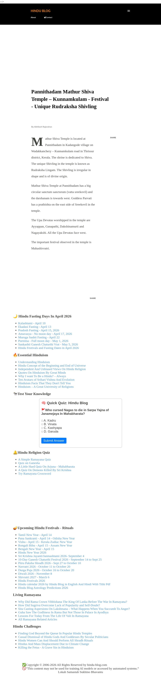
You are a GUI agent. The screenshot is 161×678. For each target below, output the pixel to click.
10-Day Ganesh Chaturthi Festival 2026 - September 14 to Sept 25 (60, 559)
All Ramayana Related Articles (37, 619)
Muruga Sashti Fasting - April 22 (39, 337)
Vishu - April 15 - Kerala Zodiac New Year (45, 542)
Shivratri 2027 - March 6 (33, 577)
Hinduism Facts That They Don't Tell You (44, 383)
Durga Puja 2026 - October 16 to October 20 (46, 570)
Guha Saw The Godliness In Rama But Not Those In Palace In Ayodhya (63, 612)
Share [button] (113, 137)
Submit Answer (53, 440)
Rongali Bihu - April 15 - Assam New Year (45, 545)
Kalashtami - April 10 (32, 323)
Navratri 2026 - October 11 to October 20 (44, 566)
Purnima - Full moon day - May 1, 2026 (43, 341)
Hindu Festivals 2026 (31, 580)
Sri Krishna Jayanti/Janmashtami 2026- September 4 (51, 556)
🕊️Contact (48, 17)
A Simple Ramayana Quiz (34, 459)
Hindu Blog (40, 11)
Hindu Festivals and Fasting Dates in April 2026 (48, 348)
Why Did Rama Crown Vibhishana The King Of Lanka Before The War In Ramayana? (72, 601)
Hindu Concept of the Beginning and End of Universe (52, 365)
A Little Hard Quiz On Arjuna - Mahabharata (46, 466)
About (33, 17)
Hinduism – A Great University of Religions (46, 386)
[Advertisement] (80, 46)
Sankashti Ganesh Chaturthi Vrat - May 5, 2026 (48, 344)
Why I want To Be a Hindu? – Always (42, 376)
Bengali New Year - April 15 (36, 549)
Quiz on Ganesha (29, 463)
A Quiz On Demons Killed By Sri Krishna (44, 470)
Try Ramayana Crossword (34, 473)
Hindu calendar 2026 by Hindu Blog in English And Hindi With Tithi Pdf (64, 584)
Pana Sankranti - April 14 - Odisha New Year (46, 538)
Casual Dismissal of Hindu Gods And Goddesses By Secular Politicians (63, 637)
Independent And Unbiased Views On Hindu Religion (52, 369)
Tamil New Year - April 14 (35, 535)
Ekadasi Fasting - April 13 (34, 326)
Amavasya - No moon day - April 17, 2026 (45, 333)
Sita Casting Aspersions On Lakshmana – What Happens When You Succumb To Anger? (74, 608)
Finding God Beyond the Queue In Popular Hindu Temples (55, 633)
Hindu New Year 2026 (32, 552)
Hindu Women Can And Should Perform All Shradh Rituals (55, 640)
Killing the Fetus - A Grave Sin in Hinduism (46, 647)
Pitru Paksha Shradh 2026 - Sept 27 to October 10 (49, 563)
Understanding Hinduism (34, 362)
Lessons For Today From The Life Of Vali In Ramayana (53, 616)
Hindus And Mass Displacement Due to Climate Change (53, 644)
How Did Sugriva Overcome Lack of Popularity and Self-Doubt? (59, 605)
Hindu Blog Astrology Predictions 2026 (43, 587)
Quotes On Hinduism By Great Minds (42, 372)
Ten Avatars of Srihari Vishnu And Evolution (46, 379)
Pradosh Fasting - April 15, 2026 (38, 330)
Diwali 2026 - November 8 (35, 573)
